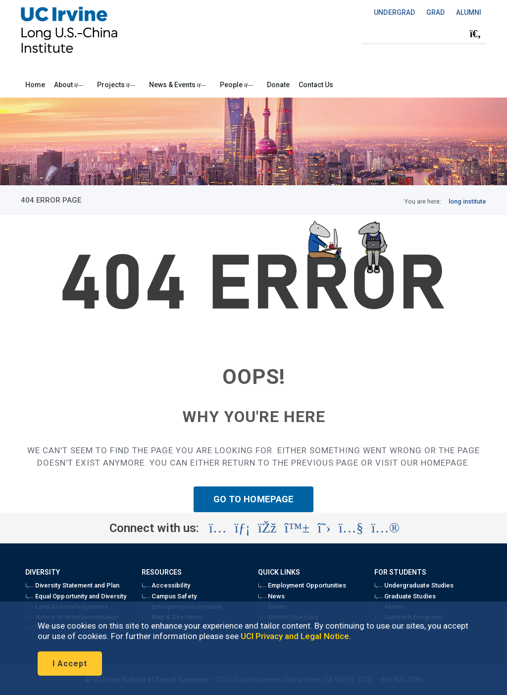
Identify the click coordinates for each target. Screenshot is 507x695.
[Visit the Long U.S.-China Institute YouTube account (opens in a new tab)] (351, 528)
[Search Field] (423, 33)
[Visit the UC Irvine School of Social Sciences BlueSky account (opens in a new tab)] (297, 528)
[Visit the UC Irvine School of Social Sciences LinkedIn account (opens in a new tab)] (242, 528)
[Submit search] (475, 34)
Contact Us (316, 85)
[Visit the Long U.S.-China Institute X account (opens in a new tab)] (324, 528)
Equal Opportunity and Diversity (75, 596)
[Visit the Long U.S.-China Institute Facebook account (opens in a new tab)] (267, 528)
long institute (467, 201)
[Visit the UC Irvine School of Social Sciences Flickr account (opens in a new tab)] (385, 528)
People (236, 85)
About (68, 85)
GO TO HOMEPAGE (253, 499)
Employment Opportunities (302, 585)
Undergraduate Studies (413, 585)
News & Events (177, 85)
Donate (278, 85)
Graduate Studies (404, 596)
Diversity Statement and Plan (72, 585)
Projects (116, 85)
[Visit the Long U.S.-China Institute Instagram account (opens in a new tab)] (218, 528)
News (271, 596)
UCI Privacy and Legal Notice (295, 636)
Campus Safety (169, 596)
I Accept (69, 663)
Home (35, 85)
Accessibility (166, 585)
